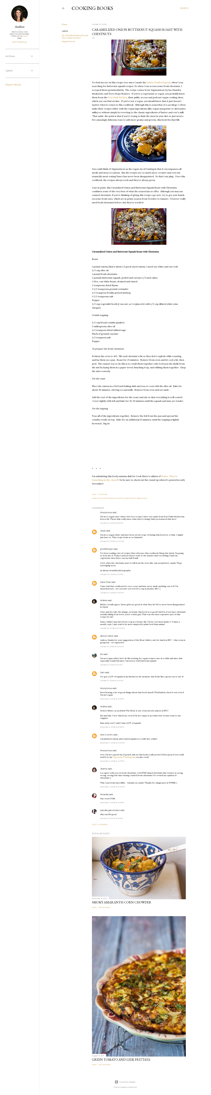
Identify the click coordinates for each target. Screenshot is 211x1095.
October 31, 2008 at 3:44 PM (111, 680)
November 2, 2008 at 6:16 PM (112, 699)
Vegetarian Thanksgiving (124, 757)
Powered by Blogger (125, 1082)
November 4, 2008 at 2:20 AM (112, 743)
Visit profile (19, 42)
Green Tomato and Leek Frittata (121, 1059)
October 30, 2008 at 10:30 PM (112, 628)
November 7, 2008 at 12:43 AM (112, 787)
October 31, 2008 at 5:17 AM (111, 665)
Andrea (103, 600)
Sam (102, 672)
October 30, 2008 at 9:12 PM (111, 574)
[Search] (184, 8)
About (25, 36)
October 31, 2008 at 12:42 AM (112, 646)
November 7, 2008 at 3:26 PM (112, 802)
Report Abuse (13, 84)
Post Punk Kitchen (117, 97)
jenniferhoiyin (106, 549)
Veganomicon (68, 41)
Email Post (103, 494)
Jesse (103, 531)
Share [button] (64, 24)
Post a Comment (100, 824)
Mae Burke (132, 1087)
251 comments (104, 907)
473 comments (105, 1065)
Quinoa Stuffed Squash (158, 82)
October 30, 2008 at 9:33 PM (112, 593)
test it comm (106, 734)
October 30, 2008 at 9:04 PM (112, 541)
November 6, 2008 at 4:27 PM (112, 761)
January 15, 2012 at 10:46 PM (111, 818)
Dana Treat (105, 582)
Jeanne (103, 769)
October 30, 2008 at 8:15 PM (111, 523)
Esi (101, 654)
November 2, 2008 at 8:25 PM (112, 727)
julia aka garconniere (110, 810)
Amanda (104, 794)
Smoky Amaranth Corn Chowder (121, 902)
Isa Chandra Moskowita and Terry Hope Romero (75, 36)
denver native (106, 636)
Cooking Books (92, 8)
